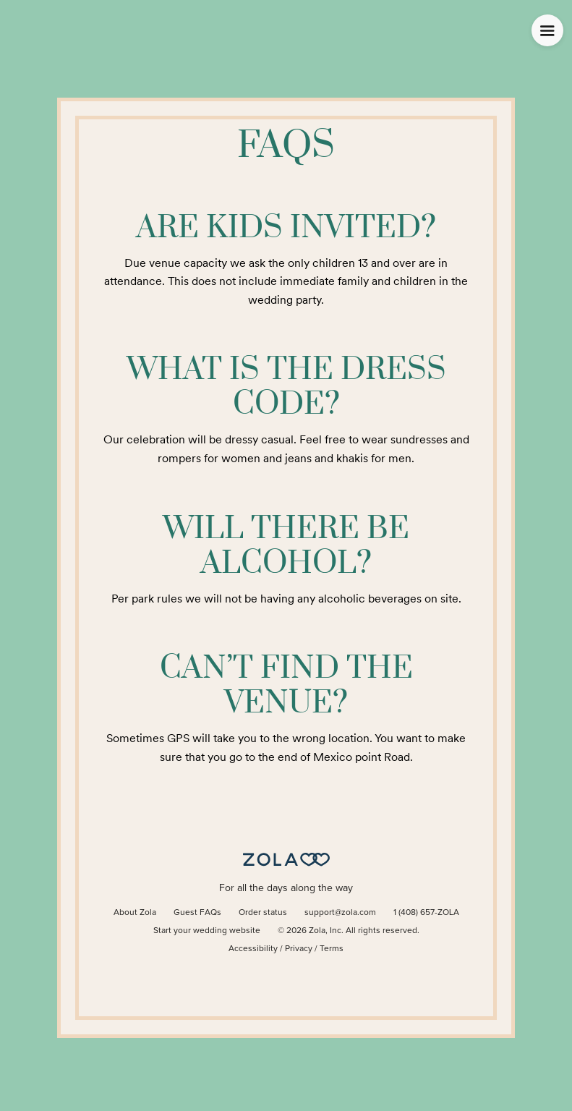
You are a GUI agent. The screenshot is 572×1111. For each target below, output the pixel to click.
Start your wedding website (206, 931)
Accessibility (253, 949)
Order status (263, 912)
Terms (331, 949)
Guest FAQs (197, 912)
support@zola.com (340, 912)
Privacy (298, 949)
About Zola (135, 912)
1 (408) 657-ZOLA (426, 912)
